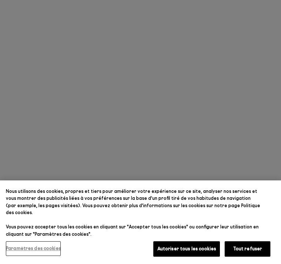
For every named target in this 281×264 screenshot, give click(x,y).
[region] (140, 222)
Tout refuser (247, 249)
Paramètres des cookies (33, 248)
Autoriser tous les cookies (186, 249)
